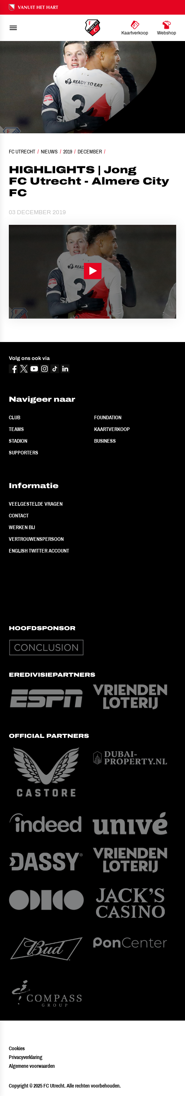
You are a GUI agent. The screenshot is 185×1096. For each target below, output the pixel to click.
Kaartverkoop (112, 429)
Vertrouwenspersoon (36, 539)
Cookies (17, 1048)
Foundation (107, 417)
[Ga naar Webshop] (166, 28)
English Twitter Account (39, 550)
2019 (67, 151)
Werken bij (22, 527)
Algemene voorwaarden (32, 1066)
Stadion (18, 441)
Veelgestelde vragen (36, 504)
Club (14, 417)
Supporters (23, 452)
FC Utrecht (22, 151)
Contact (19, 515)
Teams (16, 429)
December (90, 151)
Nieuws (49, 151)
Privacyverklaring (25, 1057)
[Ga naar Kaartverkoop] (134, 28)
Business (105, 441)
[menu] (13, 27)
